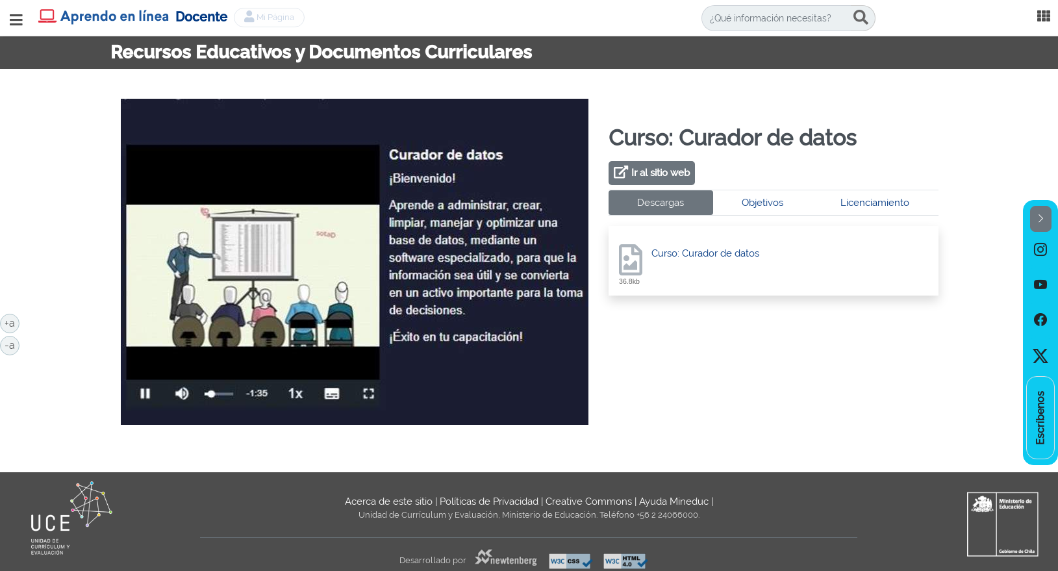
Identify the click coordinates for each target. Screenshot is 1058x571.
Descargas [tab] (660, 203)
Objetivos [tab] (762, 203)
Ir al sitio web (660, 173)
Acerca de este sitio (389, 501)
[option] (1040, 249)
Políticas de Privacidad (489, 501)
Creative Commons (589, 501)
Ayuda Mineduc (674, 501)
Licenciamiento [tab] (874, 203)
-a (12, 344)
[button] (1041, 219)
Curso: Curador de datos (705, 253)
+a (12, 322)
